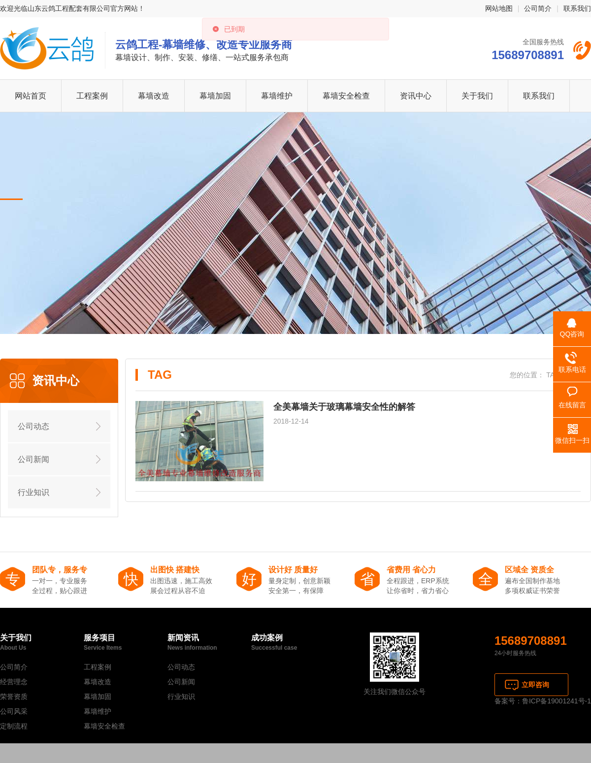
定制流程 (14, 726)
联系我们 (577, 8)
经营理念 (14, 682)
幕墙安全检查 (346, 96)
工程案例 (92, 96)
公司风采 (14, 711)
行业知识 (33, 492)
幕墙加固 (215, 96)
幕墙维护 (277, 96)
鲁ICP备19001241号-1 (556, 701)
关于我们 (477, 96)
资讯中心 (415, 96)
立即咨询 (535, 685)
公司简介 (538, 8)
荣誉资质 (14, 696)
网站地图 (499, 8)
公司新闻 (33, 459)
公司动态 (33, 426)
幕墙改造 (153, 96)
